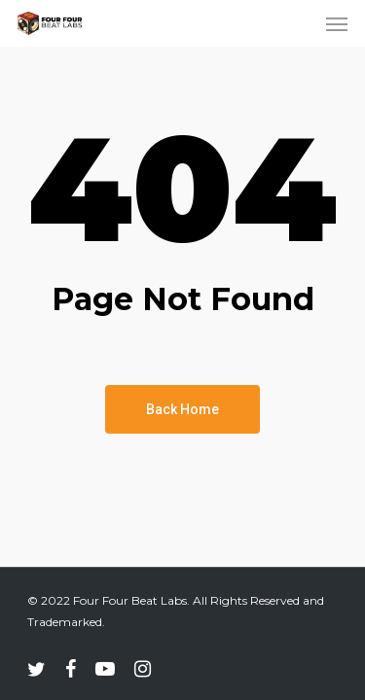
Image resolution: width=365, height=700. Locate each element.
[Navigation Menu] (336, 23)
